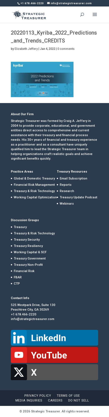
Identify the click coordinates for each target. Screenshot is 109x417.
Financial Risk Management (34, 185)
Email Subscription (73, 178)
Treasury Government (30, 258)
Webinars (67, 203)
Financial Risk (24, 271)
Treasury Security (27, 239)
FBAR (18, 277)
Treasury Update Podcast (78, 197)
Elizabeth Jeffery (26, 48)
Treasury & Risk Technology (34, 191)
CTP (17, 283)
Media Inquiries (28, 400)
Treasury (20, 227)
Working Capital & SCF (30, 252)
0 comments (66, 48)
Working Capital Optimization (35, 197)
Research (67, 191)
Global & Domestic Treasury (34, 178)
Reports (65, 185)
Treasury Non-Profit (28, 265)
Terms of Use (68, 396)
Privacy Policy (37, 396)
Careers (55, 400)
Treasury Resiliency (28, 246)
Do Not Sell (78, 400)
